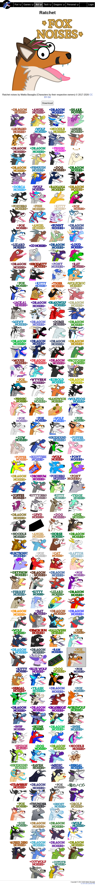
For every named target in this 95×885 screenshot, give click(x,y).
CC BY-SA (84, 883)
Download (47, 103)
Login (91, 4)
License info (91, 883)
